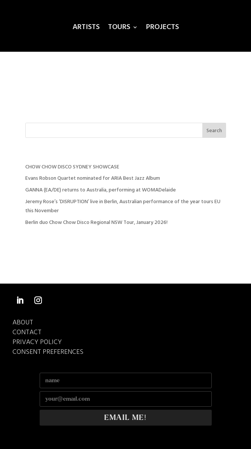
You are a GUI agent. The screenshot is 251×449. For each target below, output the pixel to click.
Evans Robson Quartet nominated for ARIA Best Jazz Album (92, 178)
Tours (119, 29)
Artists (86, 29)
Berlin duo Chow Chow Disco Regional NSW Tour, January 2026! (96, 222)
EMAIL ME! (125, 417)
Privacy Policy (37, 342)
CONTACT (27, 332)
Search (214, 131)
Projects (162, 29)
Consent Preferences (47, 352)
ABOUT (22, 322)
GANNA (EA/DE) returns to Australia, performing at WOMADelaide (100, 190)
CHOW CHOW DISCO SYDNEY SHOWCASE (72, 167)
